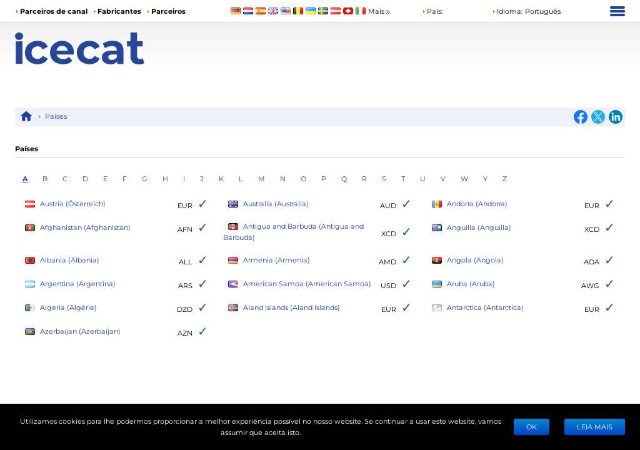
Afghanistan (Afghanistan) (78, 228)
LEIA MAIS (594, 426)
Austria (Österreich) (65, 204)
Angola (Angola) (468, 260)
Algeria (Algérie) (61, 308)
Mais (380, 12)
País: (432, 11)
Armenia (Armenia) (269, 260)
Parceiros (168, 11)
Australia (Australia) (268, 204)
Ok (531, 426)
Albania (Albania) (62, 260)
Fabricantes (119, 11)
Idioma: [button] (507, 11)
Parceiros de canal (54, 11)
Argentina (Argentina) (70, 284)
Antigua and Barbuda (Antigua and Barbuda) (293, 231)
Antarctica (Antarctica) (478, 308)
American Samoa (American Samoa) (299, 284)
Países (56, 115)
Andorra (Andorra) (470, 204)
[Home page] (91, 48)
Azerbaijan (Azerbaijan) (73, 332)
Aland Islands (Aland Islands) (284, 308)
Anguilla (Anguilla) (471, 228)
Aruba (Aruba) (463, 284)
